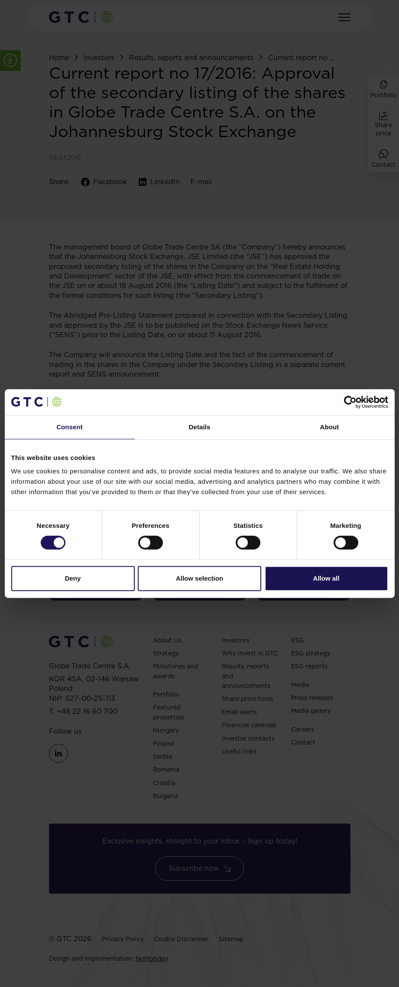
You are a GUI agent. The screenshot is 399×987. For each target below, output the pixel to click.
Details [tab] (200, 427)
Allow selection (199, 578)
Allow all (326, 578)
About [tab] (329, 427)
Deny (73, 578)
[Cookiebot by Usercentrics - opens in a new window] (350, 402)
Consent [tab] (69, 427)
